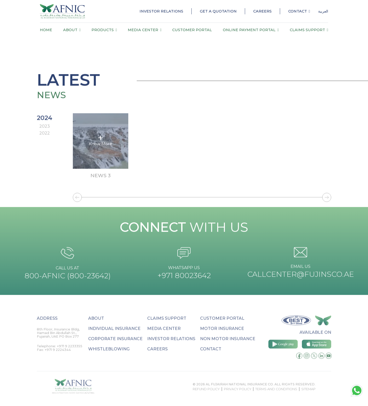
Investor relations (171, 344)
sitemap (308, 395)
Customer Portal (192, 30)
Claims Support (309, 30)
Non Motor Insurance (227, 344)
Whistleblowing (109, 354)
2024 (44, 121)
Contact (299, 11)
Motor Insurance (222, 334)
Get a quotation (218, 11)
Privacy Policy (237, 395)
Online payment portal (251, 30)
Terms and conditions (276, 395)
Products (104, 30)
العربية (323, 11)
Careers (262, 11)
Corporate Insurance (115, 344)
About (71, 30)
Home (46, 30)
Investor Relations (161, 11)
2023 (44, 130)
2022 (44, 137)
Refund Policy (206, 395)
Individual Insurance (114, 334)
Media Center (144, 30)
